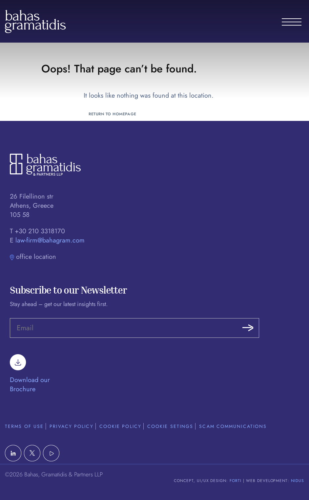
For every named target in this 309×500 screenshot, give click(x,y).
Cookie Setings (170, 426)
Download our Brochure (30, 376)
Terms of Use (24, 426)
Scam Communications (233, 426)
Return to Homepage (112, 114)
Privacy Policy (71, 426)
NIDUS (297, 481)
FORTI (235, 481)
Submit (247, 328)
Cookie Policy (120, 426)
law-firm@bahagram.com (50, 240)
